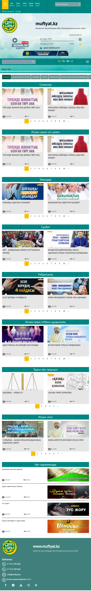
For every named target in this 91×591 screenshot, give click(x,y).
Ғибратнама (54, 77)
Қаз (59, 61)
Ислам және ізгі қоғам (21, 77)
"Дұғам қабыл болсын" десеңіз (12, 486)
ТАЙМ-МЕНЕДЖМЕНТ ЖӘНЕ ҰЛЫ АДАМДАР (67, 297)
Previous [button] (3, 103)
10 (64, 121)
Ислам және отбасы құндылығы (74, 77)
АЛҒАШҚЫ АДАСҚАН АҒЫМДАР (16, 202)
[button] (20, 38)
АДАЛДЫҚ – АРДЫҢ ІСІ (13, 392)
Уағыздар (35, 77)
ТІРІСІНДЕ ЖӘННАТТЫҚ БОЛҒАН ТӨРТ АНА (21, 107)
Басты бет (6, 69)
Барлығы (6, 77)
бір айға (18, 11)
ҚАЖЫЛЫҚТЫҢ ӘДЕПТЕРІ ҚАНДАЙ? (64, 202)
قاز (72, 61)
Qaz (67, 61)
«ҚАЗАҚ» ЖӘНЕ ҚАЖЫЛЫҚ (60, 392)
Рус (63, 61)
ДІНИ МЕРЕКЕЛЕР (50, 48)
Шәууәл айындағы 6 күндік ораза (13, 521)
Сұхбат (44, 77)
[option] (23, 103)
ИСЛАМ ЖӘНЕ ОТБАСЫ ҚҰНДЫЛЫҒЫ (64, 345)
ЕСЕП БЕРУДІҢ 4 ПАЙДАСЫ (14, 297)
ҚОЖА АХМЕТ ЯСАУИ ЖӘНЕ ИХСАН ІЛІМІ (65, 440)
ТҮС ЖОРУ (5, 503)
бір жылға (11, 11)
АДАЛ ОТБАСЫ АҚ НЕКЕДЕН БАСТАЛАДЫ (20, 345)
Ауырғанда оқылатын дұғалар (12, 469)
